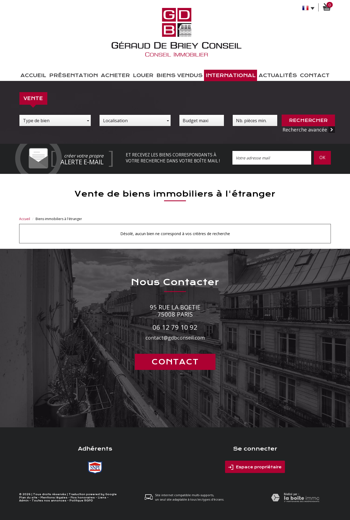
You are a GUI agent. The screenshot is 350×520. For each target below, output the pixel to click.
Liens (102, 497)
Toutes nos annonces (49, 500)
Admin (24, 500)
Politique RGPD (81, 500)
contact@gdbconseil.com (175, 337)
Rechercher (308, 120)
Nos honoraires (83, 497)
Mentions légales (54, 497)
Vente (33, 98)
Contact (314, 75)
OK (322, 157)
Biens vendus (179, 75)
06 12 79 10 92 (175, 327)
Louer (143, 75)
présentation (73, 75)
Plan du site (28, 497)
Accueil (33, 75)
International (231, 75)
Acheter (115, 75)
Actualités (278, 75)
